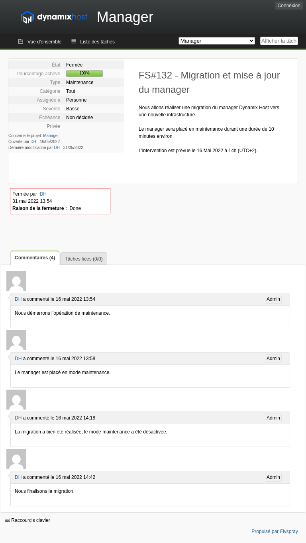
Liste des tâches (97, 42)
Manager (51, 135)
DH (33, 141)
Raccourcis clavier (27, 520)
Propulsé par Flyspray (274, 531)
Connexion (289, 5)
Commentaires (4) (35, 258)
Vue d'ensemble (44, 42)
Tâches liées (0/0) (83, 259)
